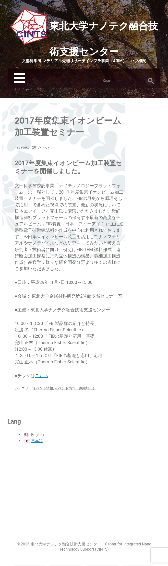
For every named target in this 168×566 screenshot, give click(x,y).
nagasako (22, 147)
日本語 (37, 441)
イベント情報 (43, 388)
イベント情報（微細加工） (75, 388)
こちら (41, 375)
